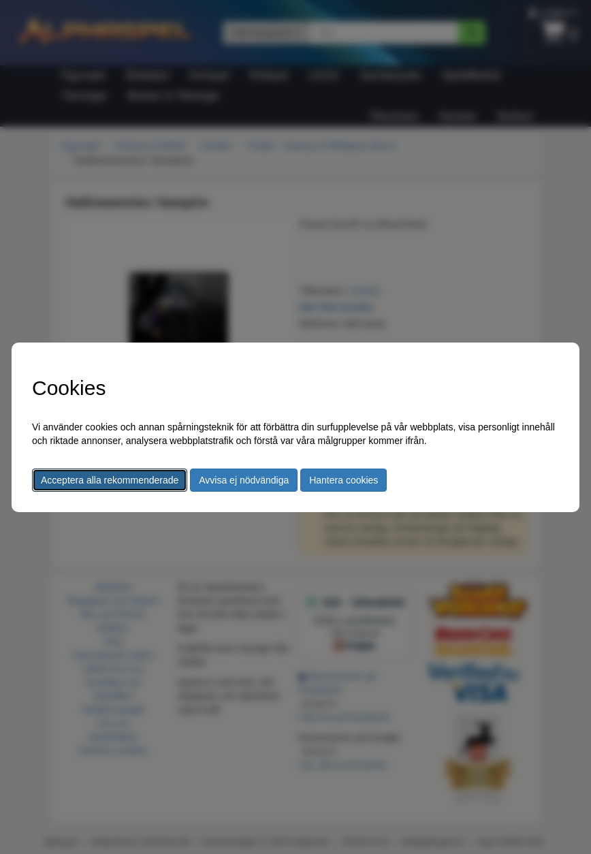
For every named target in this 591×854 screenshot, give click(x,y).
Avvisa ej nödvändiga (244, 480)
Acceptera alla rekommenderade (109, 480)
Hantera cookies (343, 480)
